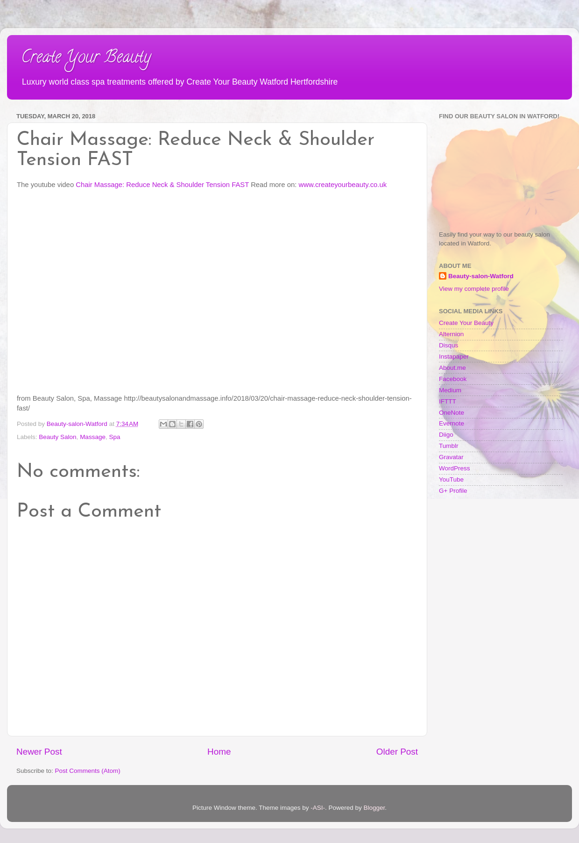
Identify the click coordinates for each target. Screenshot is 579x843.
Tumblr (449, 445)
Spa (114, 436)
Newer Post (39, 752)
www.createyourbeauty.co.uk (342, 184)
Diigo (446, 434)
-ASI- (318, 807)
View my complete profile (474, 288)
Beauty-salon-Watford (481, 276)
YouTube (451, 479)
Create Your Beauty (86, 58)
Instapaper (454, 356)
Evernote (451, 423)
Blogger (374, 807)
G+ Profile (453, 490)
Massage (93, 436)
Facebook (452, 378)
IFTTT (447, 401)
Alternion (451, 334)
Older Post (397, 752)
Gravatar (451, 457)
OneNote (451, 412)
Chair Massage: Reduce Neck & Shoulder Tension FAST (162, 184)
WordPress (454, 468)
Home (219, 752)
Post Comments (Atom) (87, 770)
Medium (450, 390)
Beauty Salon (57, 436)
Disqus (448, 345)
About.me (452, 367)
